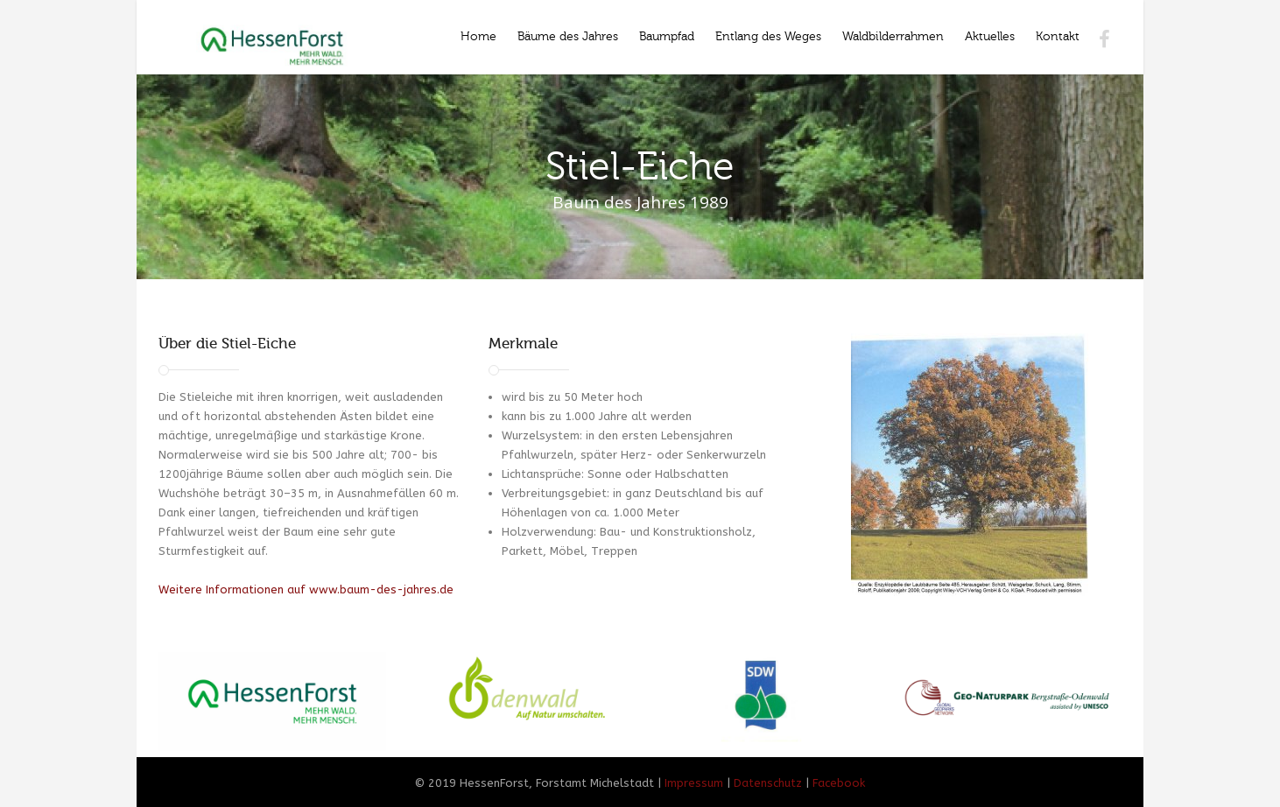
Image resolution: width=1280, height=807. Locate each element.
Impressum (694, 782)
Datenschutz (768, 782)
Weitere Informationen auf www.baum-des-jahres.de (306, 589)
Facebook (838, 782)
